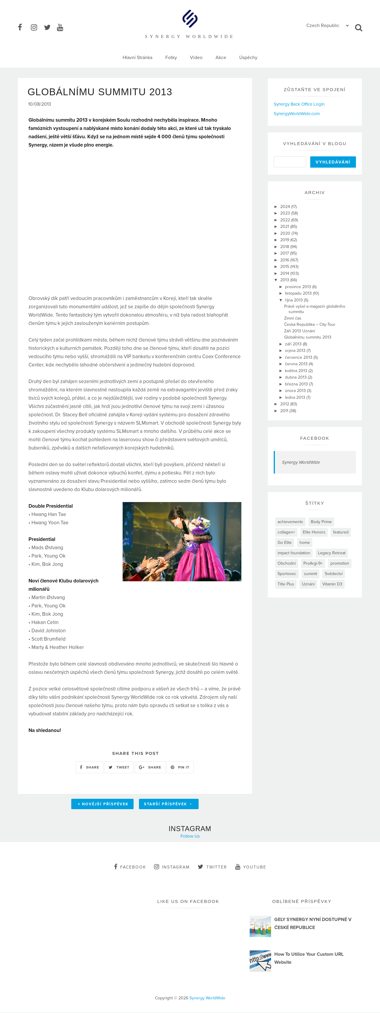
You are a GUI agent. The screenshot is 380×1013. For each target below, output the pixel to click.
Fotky (171, 58)
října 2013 (294, 300)
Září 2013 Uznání (299, 331)
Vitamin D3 (332, 584)
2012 (285, 404)
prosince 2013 (298, 286)
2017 (285, 253)
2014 (285, 273)
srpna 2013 (296, 350)
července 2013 (299, 357)
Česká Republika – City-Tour (309, 324)
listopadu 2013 (299, 293)
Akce (221, 58)
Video (196, 58)
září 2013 (294, 344)
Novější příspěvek (103, 804)
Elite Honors (314, 532)
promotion (339, 563)
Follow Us (190, 836)
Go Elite (285, 542)
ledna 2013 (295, 397)
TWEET (119, 768)
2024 (285, 206)
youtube (250, 867)
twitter (212, 867)
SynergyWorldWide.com (297, 113)
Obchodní (287, 563)
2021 (285, 226)
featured (341, 532)
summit (310, 573)
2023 (285, 213)
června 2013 (297, 363)
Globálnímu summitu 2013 (307, 337)
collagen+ (286, 532)
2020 (286, 233)
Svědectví (334, 573)
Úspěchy (248, 58)
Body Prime (321, 521)
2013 (285, 279)
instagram (172, 867)
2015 (285, 266)
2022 (285, 220)
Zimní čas (292, 318)
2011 (284, 410)
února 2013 (296, 390)
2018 (285, 246)
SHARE (89, 768)
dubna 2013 (296, 377)
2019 (285, 239)
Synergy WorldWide (301, 462)
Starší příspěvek (168, 804)
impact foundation (294, 552)
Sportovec (287, 573)
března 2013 (297, 384)
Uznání (308, 584)
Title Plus (286, 584)
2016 (285, 260)
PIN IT (180, 768)
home (305, 542)
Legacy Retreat (332, 552)
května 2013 (296, 370)
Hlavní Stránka (137, 58)
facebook (130, 867)
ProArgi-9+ (313, 563)
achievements (290, 521)
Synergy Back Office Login (299, 104)
